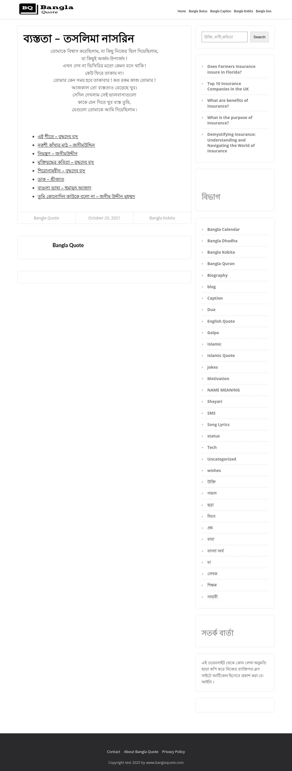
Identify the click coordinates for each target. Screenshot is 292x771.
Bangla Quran (221, 263)
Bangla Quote (46, 218)
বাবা (210, 539)
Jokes (212, 367)
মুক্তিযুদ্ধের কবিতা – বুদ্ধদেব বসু (66, 162)
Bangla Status (198, 11)
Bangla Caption (220, 11)
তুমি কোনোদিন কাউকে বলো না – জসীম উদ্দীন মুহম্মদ (86, 196)
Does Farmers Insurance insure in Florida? (231, 69)
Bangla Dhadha (222, 240)
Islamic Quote (221, 355)
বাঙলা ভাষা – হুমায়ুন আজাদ (64, 188)
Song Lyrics (218, 424)
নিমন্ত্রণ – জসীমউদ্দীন (57, 153)
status (213, 436)
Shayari (214, 401)
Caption (215, 298)
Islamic (214, 344)
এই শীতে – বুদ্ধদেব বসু (58, 136)
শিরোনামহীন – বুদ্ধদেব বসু (61, 170)
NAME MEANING (223, 390)
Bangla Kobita (243, 11)
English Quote (221, 321)
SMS (211, 413)
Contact (113, 751)
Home (182, 11)
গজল (211, 493)
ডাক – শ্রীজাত (51, 179)
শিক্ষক (212, 585)
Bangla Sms (263, 11)
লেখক (212, 573)
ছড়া (210, 505)
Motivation (218, 378)
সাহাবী (212, 597)
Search (259, 37)
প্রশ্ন (210, 527)
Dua (211, 309)
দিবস (211, 516)
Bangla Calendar (223, 229)
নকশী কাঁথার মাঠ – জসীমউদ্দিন (66, 145)
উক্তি (211, 482)
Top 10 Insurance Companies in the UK (228, 86)
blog (211, 286)
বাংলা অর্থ (215, 551)
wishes (214, 470)
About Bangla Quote (141, 751)
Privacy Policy (173, 751)
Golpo (213, 332)
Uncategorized (221, 459)
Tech (212, 447)
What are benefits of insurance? (227, 103)
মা (209, 562)
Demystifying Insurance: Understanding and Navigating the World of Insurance (231, 143)
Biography (217, 275)
